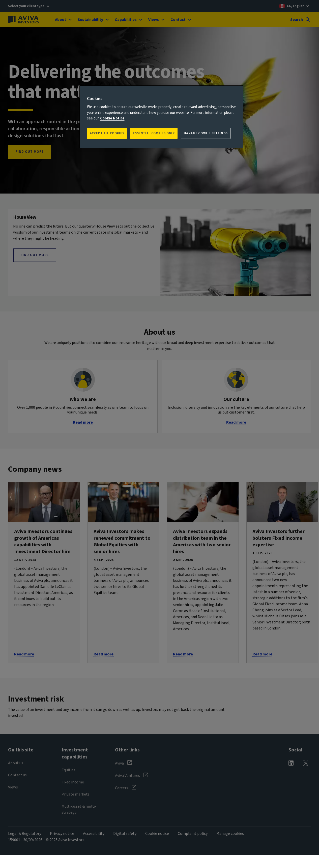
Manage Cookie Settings (206, 133)
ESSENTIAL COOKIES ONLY (154, 133)
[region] (161, 116)
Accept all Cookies (107, 133)
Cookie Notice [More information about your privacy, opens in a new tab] (112, 118)
